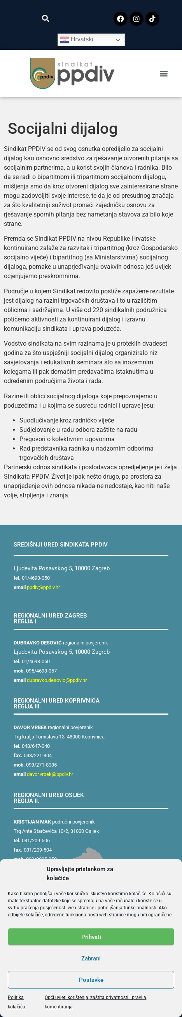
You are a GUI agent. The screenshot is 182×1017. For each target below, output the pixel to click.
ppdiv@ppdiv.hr (43, 587)
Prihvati (91, 937)
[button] (45, 18)
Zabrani (91, 958)
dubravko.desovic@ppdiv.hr (57, 680)
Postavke (91, 979)
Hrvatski (76, 39)
